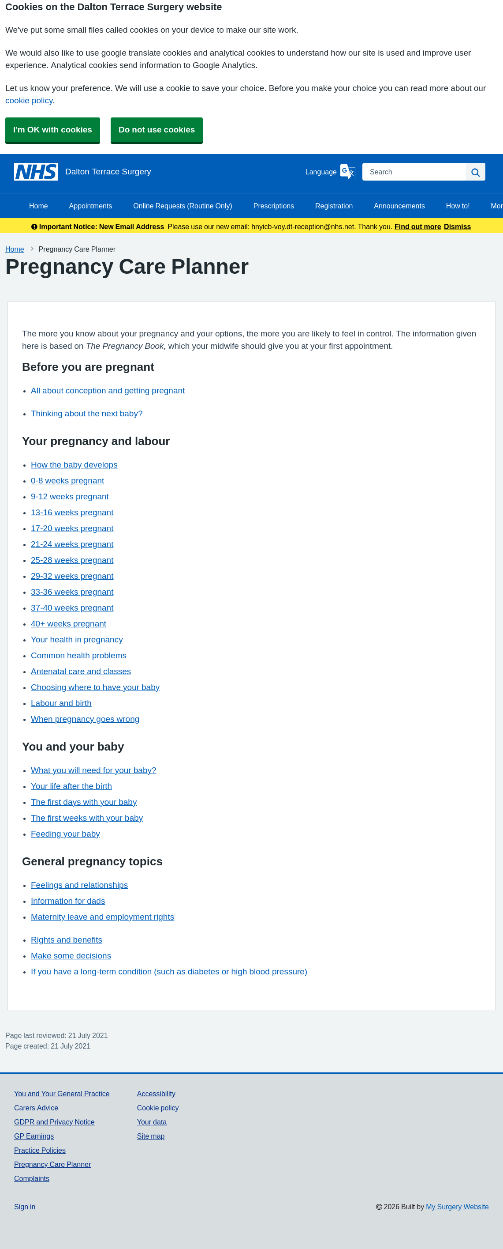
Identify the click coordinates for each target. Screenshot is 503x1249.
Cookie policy (158, 1107)
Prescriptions (273, 205)
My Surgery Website (457, 1206)
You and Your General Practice (62, 1093)
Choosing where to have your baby (95, 687)
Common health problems (79, 655)
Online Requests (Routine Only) (182, 205)
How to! (458, 205)
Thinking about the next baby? (86, 413)
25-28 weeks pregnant (72, 560)
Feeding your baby (65, 834)
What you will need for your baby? (93, 770)
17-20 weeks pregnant (72, 528)
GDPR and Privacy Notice (54, 1121)
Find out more (418, 226)
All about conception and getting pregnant (108, 390)
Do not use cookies (157, 129)
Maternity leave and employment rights (102, 917)
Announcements (399, 205)
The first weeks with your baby (87, 818)
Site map (151, 1136)
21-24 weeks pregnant (72, 544)
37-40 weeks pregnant (72, 608)
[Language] (330, 172)
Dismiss (457, 226)
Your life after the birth (71, 786)
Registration (334, 205)
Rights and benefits (66, 940)
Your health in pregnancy (77, 639)
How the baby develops (74, 464)
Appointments (90, 205)
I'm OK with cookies (52, 129)
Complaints (31, 1178)
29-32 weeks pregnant (72, 576)
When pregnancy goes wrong (85, 719)
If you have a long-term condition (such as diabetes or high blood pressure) (169, 971)
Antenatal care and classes (81, 671)
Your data (152, 1121)
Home (38, 205)
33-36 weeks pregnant (72, 592)
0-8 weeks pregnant (67, 480)
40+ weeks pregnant (68, 623)
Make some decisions (71, 955)
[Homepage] (158, 172)
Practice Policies (40, 1150)
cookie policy (28, 100)
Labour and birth (61, 703)
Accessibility (156, 1093)
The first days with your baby (84, 802)
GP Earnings (34, 1136)
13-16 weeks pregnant (72, 512)
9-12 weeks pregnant (70, 496)
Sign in (24, 1206)
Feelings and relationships (79, 885)
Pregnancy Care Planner (52, 1164)
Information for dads (68, 901)
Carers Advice (36, 1107)
